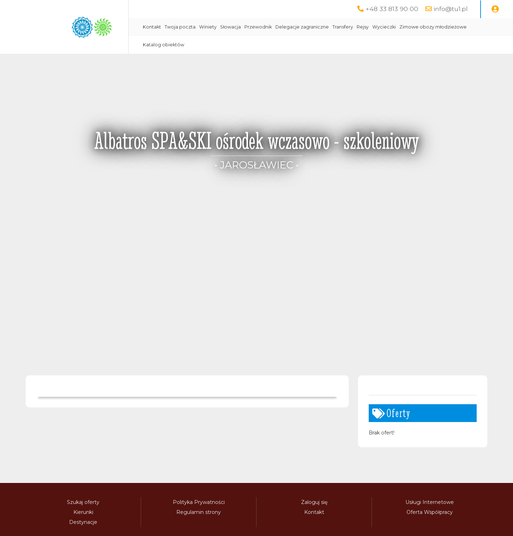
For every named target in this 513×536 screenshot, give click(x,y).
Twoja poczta (180, 27)
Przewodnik (258, 27)
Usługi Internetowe (429, 502)
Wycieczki (384, 27)
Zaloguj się (314, 502)
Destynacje (83, 522)
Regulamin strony (198, 512)
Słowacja (230, 27)
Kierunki (83, 512)
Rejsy (363, 27)
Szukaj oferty (83, 502)
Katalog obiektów (163, 44)
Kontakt (152, 27)
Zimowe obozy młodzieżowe (433, 27)
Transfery (342, 27)
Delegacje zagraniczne (302, 27)
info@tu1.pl (451, 8)
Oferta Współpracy (429, 512)
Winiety (208, 27)
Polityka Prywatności (199, 502)
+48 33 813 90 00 (392, 8)
